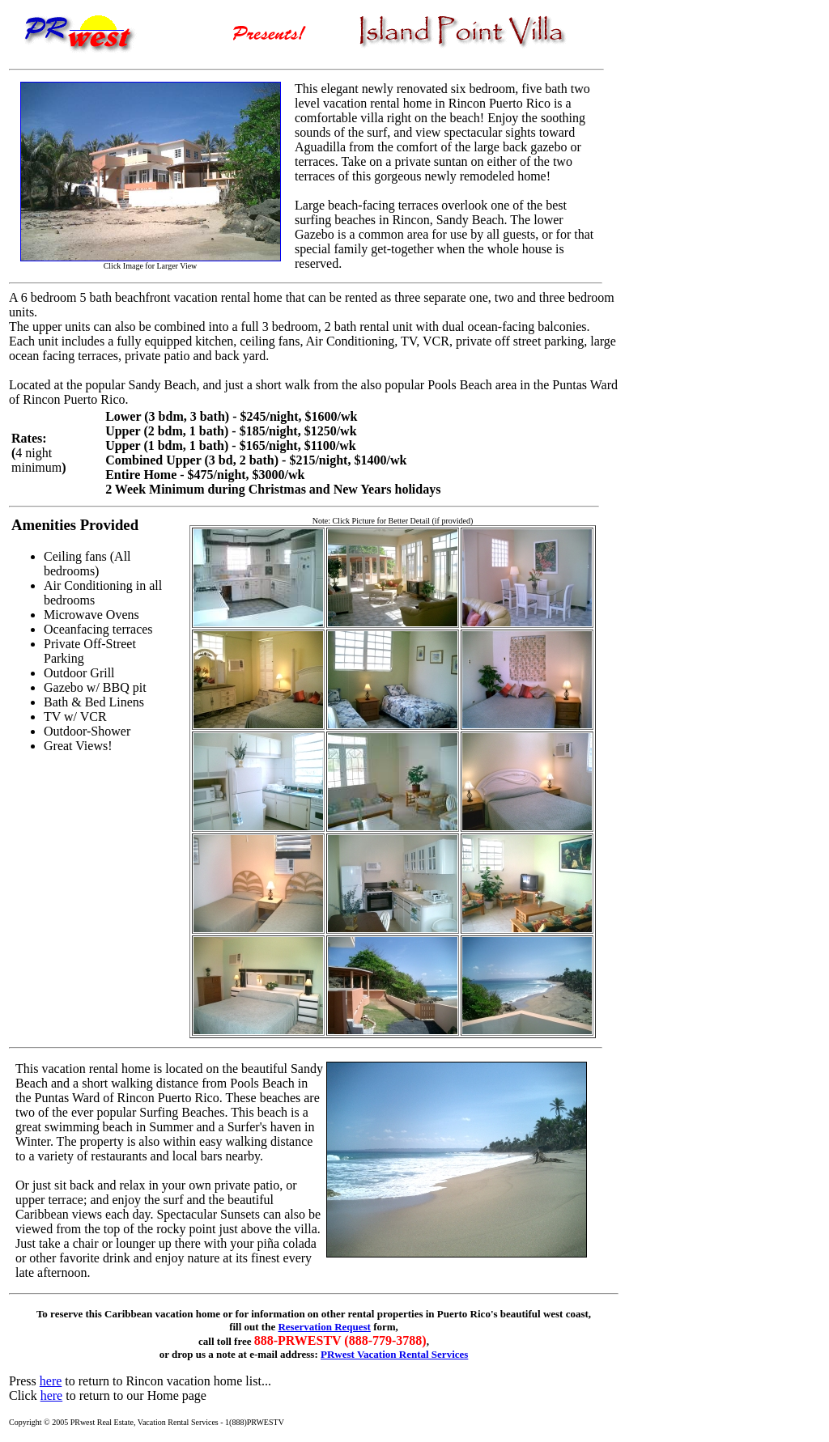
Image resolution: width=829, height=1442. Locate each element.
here (51, 1381)
